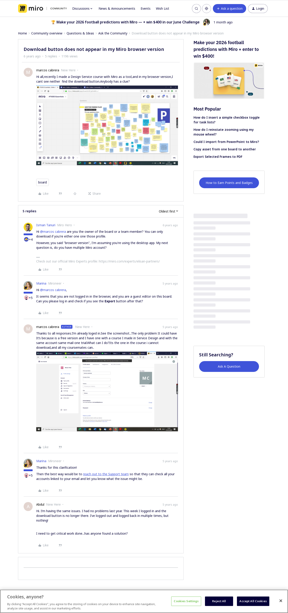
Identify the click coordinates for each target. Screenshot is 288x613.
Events (146, 8)
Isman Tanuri (45, 225)
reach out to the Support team (106, 474)
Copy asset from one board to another (225, 149)
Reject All (219, 601)
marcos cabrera (47, 70)
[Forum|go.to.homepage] (42, 8)
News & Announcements (117, 8)
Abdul (40, 504)
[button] (229, 8)
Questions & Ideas (80, 33)
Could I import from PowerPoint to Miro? (226, 142)
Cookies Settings (186, 601)
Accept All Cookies (253, 601)
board (42, 182)
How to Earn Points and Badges (229, 183)
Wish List (162, 8)
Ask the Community (112, 33)
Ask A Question (229, 366)
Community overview (46, 33)
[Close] (281, 601)
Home (22, 33)
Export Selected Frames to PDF (218, 156)
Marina (41, 283)
